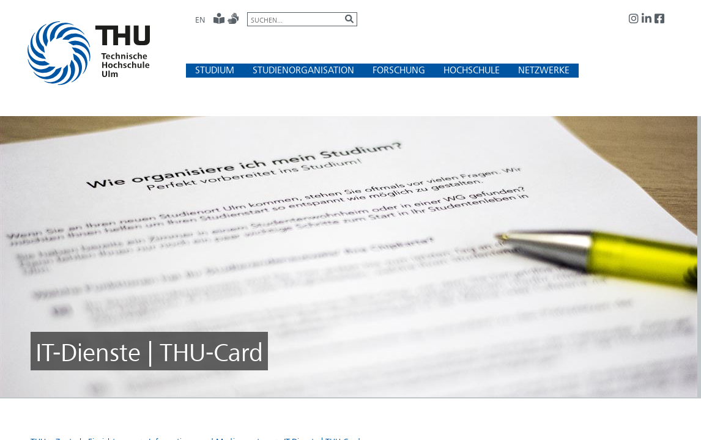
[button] (214, 70)
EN (200, 19)
